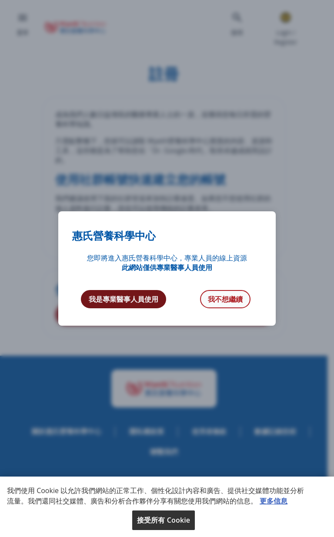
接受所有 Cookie (163, 520)
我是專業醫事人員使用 (123, 299)
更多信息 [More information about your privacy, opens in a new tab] (273, 501)
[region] (167, 507)
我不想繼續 (225, 299)
